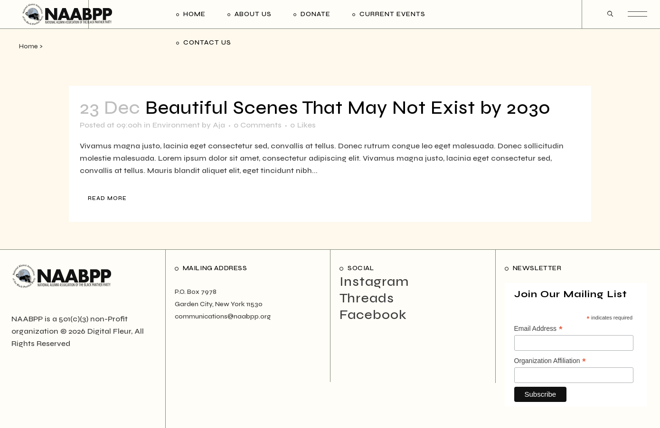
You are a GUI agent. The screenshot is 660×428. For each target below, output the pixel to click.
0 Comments (258, 124)
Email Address (538, 329)
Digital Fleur (109, 331)
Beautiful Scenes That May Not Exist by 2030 (348, 108)
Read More (107, 198)
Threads (366, 298)
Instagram (374, 281)
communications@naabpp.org (223, 316)
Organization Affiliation (550, 361)
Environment (176, 124)
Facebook (373, 315)
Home (28, 46)
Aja (219, 124)
